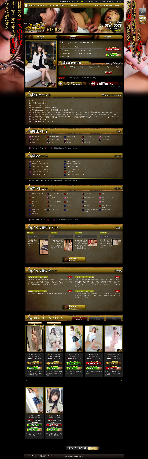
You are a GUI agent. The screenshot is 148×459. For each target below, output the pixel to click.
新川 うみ (73, 354)
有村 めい (54, 416)
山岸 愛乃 (34, 354)
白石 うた (34, 416)
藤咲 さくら (113, 354)
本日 (79, 318)
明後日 (113, 318)
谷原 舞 (93, 354)
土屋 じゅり (53, 354)
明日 (96, 318)
